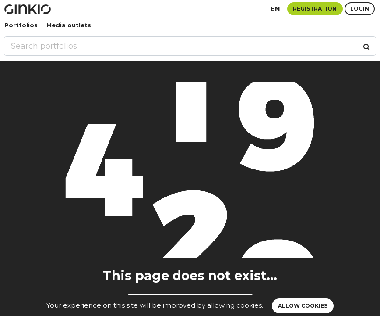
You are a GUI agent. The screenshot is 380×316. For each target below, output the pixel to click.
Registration (315, 8)
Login (359, 8)
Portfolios (21, 25)
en (275, 8)
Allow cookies (302, 305)
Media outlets (68, 25)
